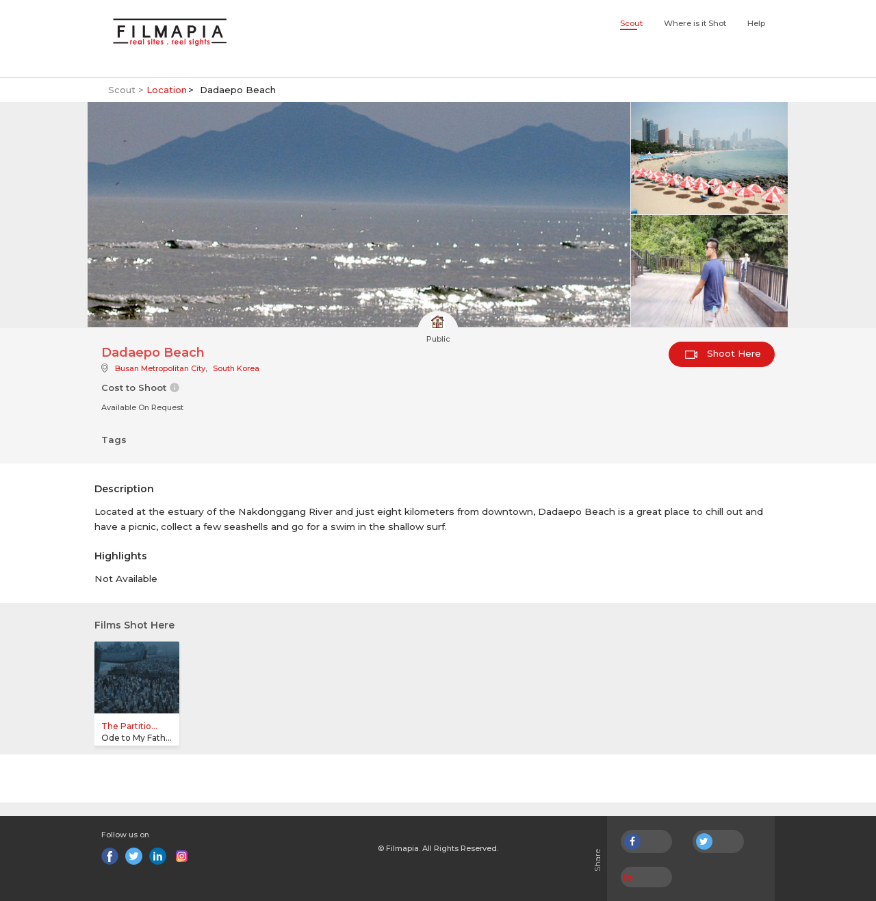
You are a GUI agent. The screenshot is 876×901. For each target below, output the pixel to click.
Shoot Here (723, 353)
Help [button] (756, 23)
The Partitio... (129, 726)
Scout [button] (631, 23)
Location (166, 89)
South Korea (236, 368)
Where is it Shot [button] (695, 23)
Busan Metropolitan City (160, 368)
